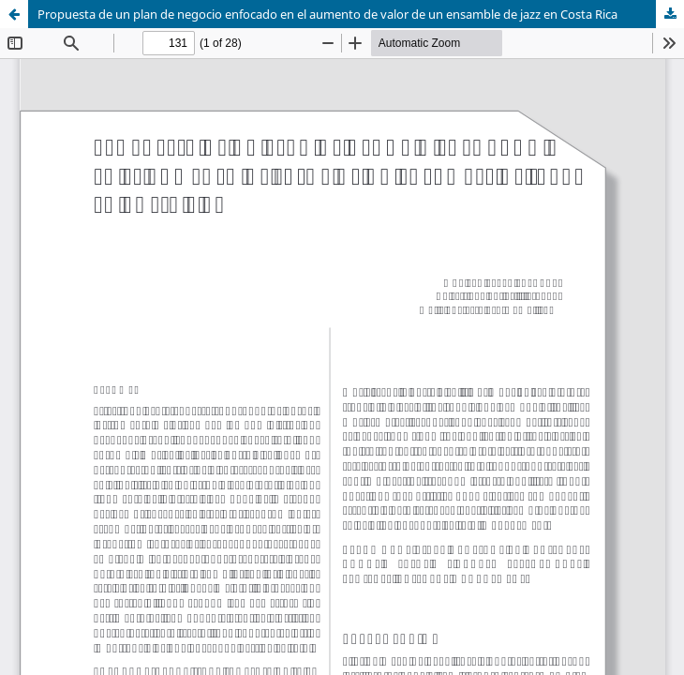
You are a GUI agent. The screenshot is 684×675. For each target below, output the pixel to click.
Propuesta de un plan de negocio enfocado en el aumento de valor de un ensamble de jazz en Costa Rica (327, 14)
